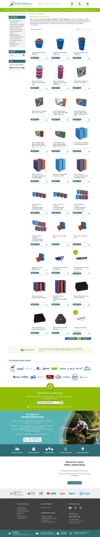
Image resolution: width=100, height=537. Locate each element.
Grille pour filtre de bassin (16, 37)
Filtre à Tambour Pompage (17, 24)
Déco (48, 9)
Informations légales (46, 516)
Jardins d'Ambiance (22, 509)
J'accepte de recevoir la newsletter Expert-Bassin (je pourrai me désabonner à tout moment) (51, 406)
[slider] (10, 67)
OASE (11, 55)
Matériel (18, 9)
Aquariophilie (56, 9)
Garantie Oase (20, 513)
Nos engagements (21, 516)
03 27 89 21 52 (81, 534)
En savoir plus (34, 25)
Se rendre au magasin (74, 482)
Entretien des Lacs (90, 9)
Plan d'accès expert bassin (48, 522)
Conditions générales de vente (49, 518)
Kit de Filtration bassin (16, 20)
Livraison (19, 514)
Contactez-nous (45, 520)
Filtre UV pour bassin (15, 28)
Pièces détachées (69, 9)
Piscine (79, 9)
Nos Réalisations (21, 518)
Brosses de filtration (15, 38)
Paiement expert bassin (23, 511)
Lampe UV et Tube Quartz (16, 29)
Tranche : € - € (16, 65)
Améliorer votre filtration (77, 23)
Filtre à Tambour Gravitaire (16, 26)
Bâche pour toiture (46, 507)
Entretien (26, 9)
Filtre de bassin (14, 22)
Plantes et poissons (37, 9)
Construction (8, 9)
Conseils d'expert (21, 507)
